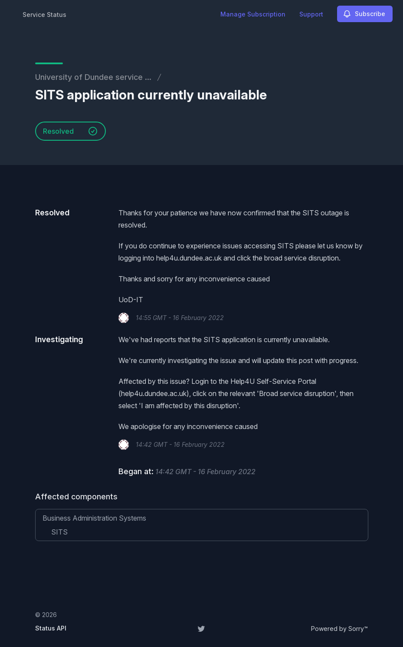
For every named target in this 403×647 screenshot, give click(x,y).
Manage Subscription (252, 14)
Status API (50, 628)
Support (311, 14)
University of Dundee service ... (93, 77)
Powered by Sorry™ (339, 628)
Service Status (44, 14)
